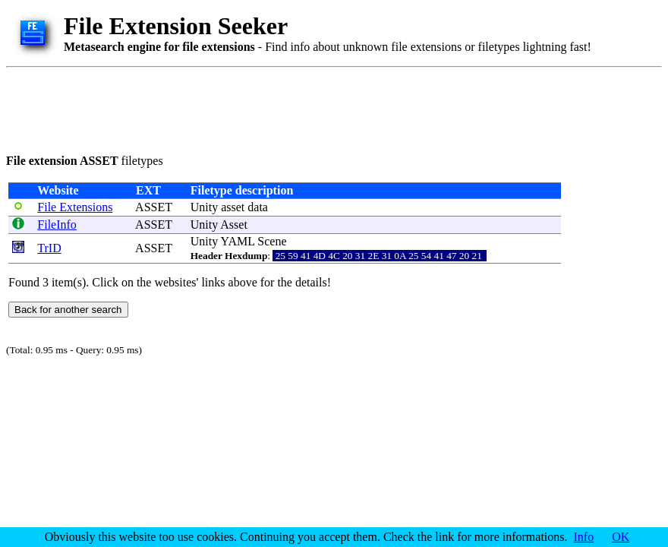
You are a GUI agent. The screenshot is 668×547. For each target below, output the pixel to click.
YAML (238, 241)
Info (584, 536)
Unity (204, 207)
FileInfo (57, 224)
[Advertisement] (282, 108)
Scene (271, 241)
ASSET (153, 207)
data (257, 207)
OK (620, 536)
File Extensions (74, 207)
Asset (233, 224)
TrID (49, 248)
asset (232, 207)
